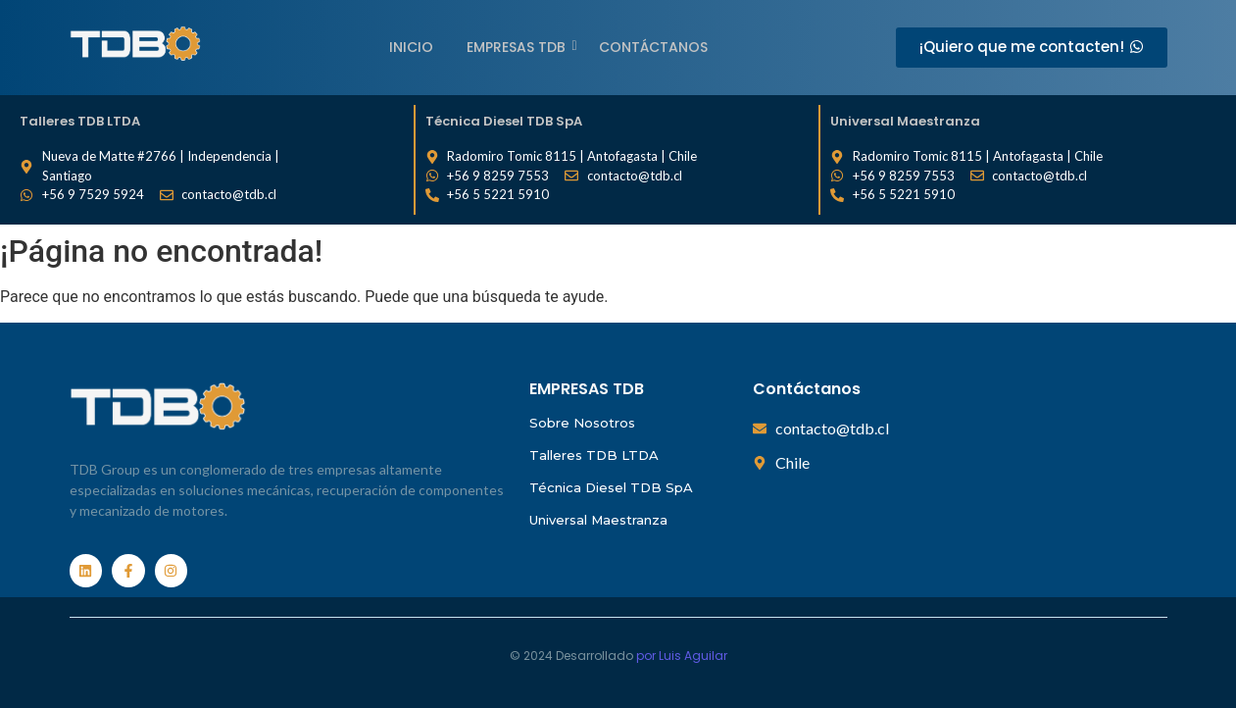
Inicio (411, 47)
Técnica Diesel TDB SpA (611, 487)
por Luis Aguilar (681, 655)
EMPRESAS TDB (519, 47)
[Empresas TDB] (135, 44)
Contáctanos (653, 47)
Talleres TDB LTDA (594, 455)
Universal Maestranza (598, 520)
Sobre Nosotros (582, 422)
